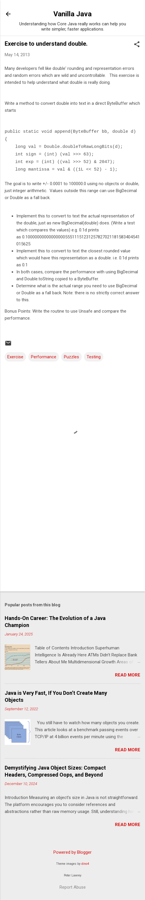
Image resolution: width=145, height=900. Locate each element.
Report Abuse (73, 887)
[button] (136, 45)
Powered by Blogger (72, 852)
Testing (94, 356)
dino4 (85, 864)
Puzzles (71, 356)
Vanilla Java (72, 14)
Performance (43, 356)
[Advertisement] (72, 541)
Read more (127, 675)
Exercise (15, 356)
